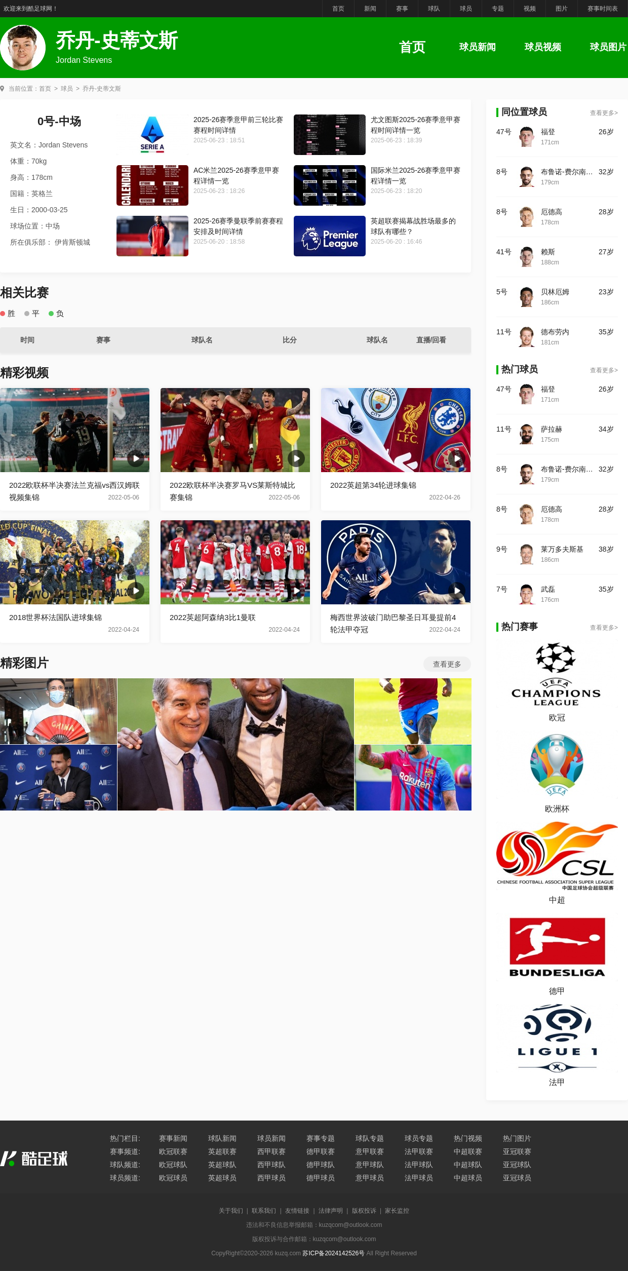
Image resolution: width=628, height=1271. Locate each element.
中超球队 (468, 1165)
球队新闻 (222, 1138)
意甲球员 (370, 1178)
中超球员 (468, 1178)
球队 (434, 8)
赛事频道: (125, 1151)
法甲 (557, 1082)
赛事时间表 (602, 8)
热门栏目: (125, 1138)
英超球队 (222, 1165)
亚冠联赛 (517, 1151)
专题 (498, 8)
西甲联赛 (271, 1151)
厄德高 (551, 212)
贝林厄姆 (555, 292)
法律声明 (331, 1210)
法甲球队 (419, 1165)
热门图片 (517, 1138)
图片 (562, 8)
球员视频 (543, 47)
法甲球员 (419, 1178)
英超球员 (222, 1178)
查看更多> (604, 113)
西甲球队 (271, 1165)
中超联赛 (468, 1151)
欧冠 (557, 717)
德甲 (557, 991)
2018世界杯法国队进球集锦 (55, 617)
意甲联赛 (370, 1151)
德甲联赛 (320, 1151)
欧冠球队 (173, 1165)
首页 (338, 8)
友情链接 (297, 1210)
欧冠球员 (173, 1178)
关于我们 (231, 1210)
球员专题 (419, 1138)
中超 (557, 900)
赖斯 (548, 252)
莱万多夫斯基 (562, 549)
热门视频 (468, 1138)
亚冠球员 (517, 1178)
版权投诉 (364, 1210)
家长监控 (397, 1210)
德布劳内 (555, 332)
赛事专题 (320, 1138)
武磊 (548, 589)
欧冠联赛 (173, 1151)
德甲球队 (320, 1165)
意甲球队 (370, 1165)
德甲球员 (320, 1178)
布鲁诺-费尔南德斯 (570, 172)
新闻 (370, 8)
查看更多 (447, 664)
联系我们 (264, 1210)
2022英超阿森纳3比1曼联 (213, 617)
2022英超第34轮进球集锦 (373, 485)
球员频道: (125, 1178)
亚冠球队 (517, 1165)
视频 (530, 8)
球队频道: (125, 1165)
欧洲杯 (557, 808)
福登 (548, 132)
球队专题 (370, 1138)
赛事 (402, 8)
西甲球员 (271, 1178)
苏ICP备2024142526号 (333, 1253)
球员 (466, 8)
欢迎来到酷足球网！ (31, 8)
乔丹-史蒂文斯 (102, 88)
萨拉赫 (551, 429)
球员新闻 (477, 47)
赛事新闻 (173, 1138)
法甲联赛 (419, 1151)
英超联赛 (222, 1151)
